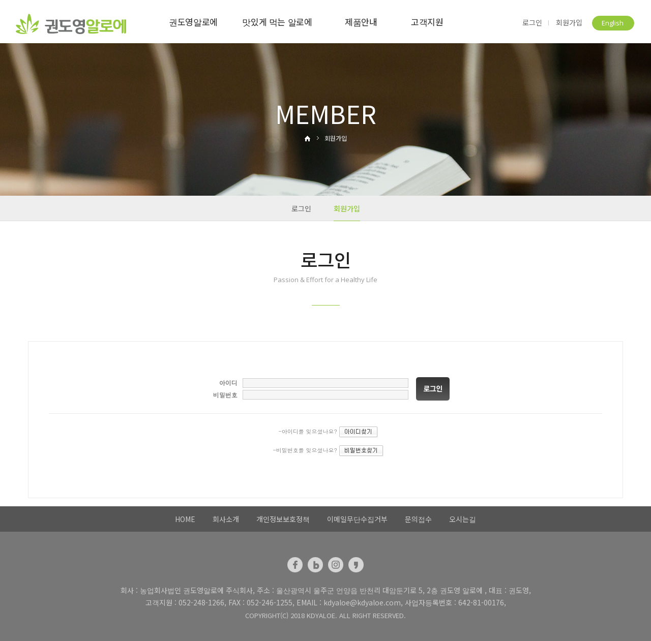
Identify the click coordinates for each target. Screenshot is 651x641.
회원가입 (569, 22)
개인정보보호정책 (283, 519)
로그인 (532, 22)
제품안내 (361, 21)
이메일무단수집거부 (357, 519)
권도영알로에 (193, 21)
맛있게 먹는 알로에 (277, 21)
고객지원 (427, 21)
